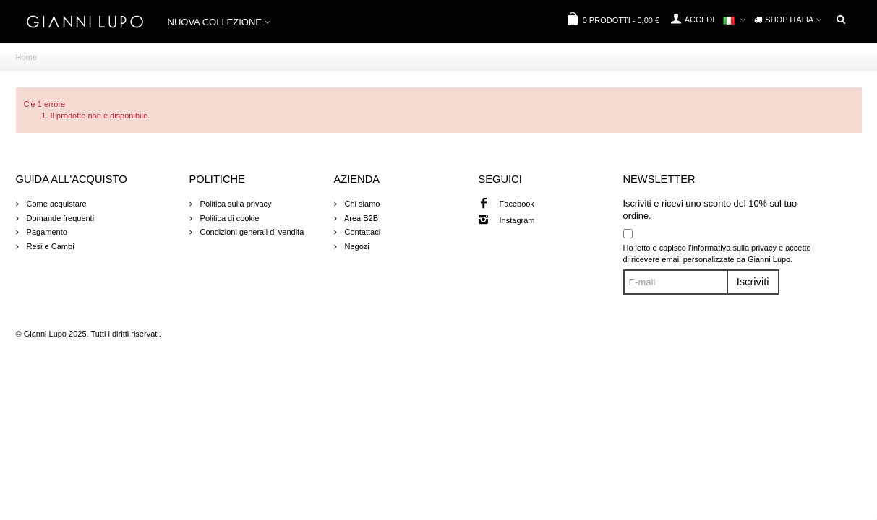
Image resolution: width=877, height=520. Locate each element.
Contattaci (362, 232)
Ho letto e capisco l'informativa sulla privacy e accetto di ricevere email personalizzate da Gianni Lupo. (717, 253)
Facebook (517, 203)
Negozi (356, 246)
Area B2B (361, 218)
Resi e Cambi (49, 246)
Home (26, 57)
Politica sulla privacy (235, 203)
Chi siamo (361, 203)
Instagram (517, 220)
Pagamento (46, 232)
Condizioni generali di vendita (251, 232)
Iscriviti (753, 281)
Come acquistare (56, 203)
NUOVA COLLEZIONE (215, 22)
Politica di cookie (229, 218)
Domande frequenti (60, 218)
